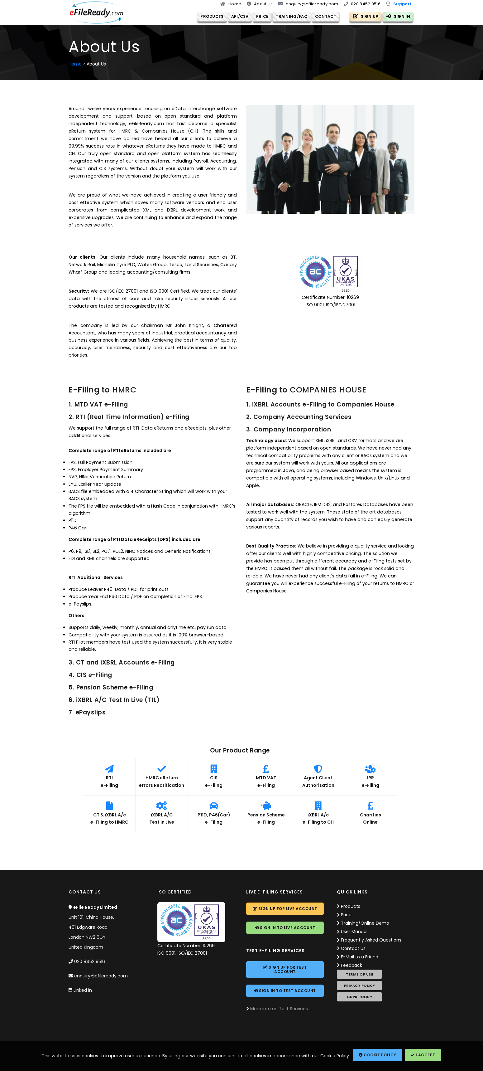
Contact (321, 16)
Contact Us (353, 949)
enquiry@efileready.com (101, 976)
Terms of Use (359, 974)
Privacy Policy (359, 985)
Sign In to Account (285, 928)
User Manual (354, 932)
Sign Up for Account (285, 909)
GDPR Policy (359, 997)
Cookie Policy (377, 1055)
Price (257, 16)
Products (207, 16)
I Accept (423, 1055)
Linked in (83, 990)
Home (75, 64)
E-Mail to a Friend (359, 957)
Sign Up (366, 16)
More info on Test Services (279, 1009)
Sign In (398, 16)
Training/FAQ (287, 16)
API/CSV (235, 16)
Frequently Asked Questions (371, 940)
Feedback (351, 965)
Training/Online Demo (365, 923)
